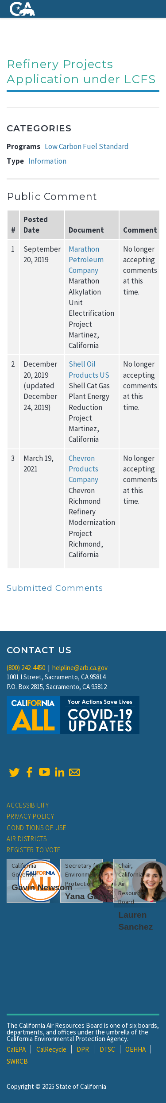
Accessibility (28, 805)
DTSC (107, 1049)
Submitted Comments (55, 588)
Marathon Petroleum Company (86, 260)
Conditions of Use (36, 827)
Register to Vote (34, 850)
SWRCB (17, 1061)
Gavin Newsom (42, 887)
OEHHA (135, 1049)
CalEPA (16, 1049)
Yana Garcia (89, 896)
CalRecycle (51, 1049)
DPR (83, 1049)
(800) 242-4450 (26, 667)
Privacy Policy (30, 816)
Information (47, 161)
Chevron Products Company (83, 469)
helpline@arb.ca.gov (80, 667)
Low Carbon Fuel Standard (87, 146)
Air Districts (27, 839)
